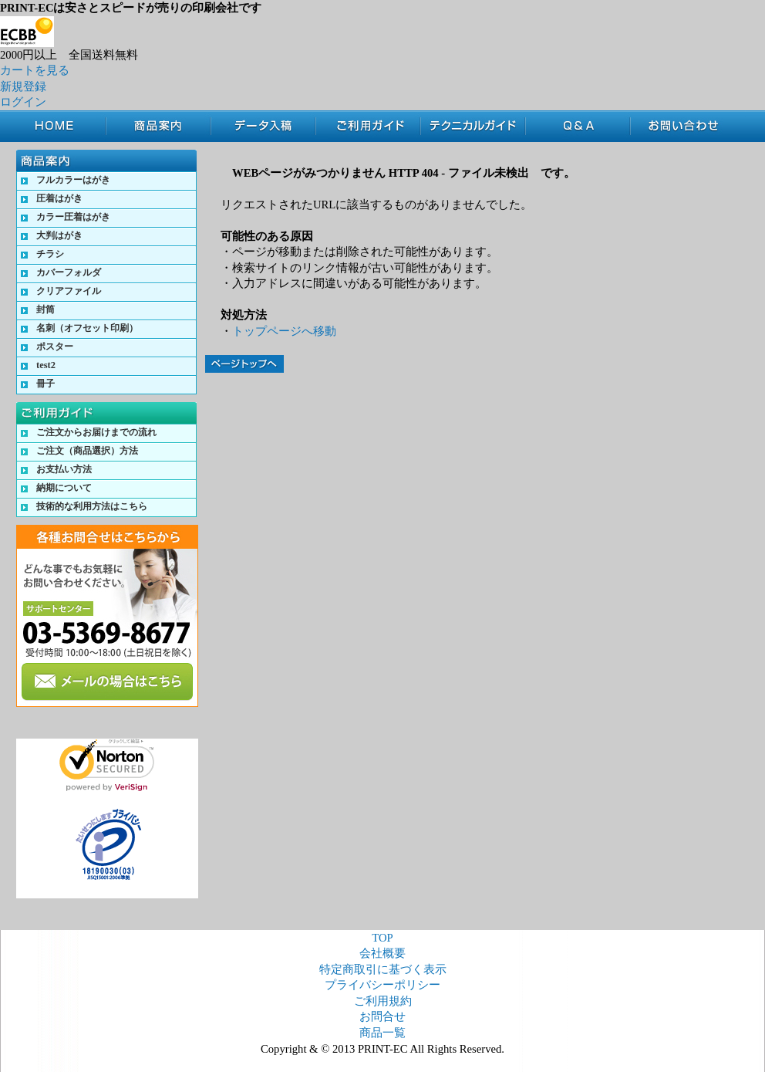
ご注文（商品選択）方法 (87, 450)
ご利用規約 (383, 1001)
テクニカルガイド (472, 126)
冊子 (45, 383)
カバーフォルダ (68, 272)
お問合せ (688, 126)
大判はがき (59, 235)
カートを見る (34, 70)
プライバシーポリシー (382, 985)
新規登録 (23, 86)
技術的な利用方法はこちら (91, 506)
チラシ (50, 254)
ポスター (54, 346)
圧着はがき (59, 198)
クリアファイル (68, 291)
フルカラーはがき (73, 179)
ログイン (23, 102)
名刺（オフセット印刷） (87, 328)
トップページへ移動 (284, 331)
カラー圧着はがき (73, 216)
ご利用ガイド (367, 126)
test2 (46, 365)
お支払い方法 (64, 469)
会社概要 (382, 953)
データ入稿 (263, 126)
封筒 (45, 309)
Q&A (577, 126)
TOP (61, 126)
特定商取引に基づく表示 (383, 969)
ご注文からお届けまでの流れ (96, 432)
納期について (64, 487)
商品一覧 (382, 1032)
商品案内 (158, 126)
